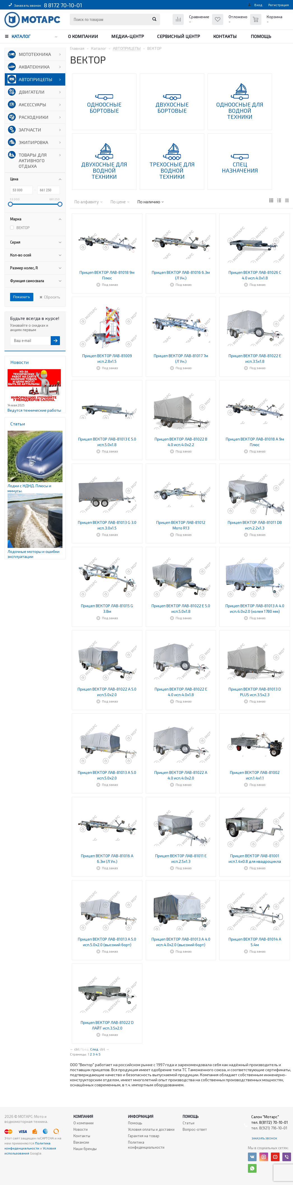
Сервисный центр (178, 36)
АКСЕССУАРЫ (32, 104)
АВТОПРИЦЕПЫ (35, 79)
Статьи (188, 1123)
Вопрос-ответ (195, 1129)
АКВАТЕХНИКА (34, 66)
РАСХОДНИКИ (33, 117)
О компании (83, 36)
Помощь (261, 36)
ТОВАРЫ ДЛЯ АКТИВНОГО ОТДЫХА (33, 160)
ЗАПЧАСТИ (30, 129)
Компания (83, 1116)
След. (94, 1049)
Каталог (21, 36)
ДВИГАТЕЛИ (32, 92)
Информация (140, 1116)
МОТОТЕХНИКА (35, 54)
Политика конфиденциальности (146, 1144)
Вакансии (81, 1142)
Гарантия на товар (143, 1136)
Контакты (225, 36)
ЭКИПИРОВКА (33, 142)
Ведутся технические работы (34, 410)
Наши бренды (85, 1148)
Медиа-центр (127, 36)
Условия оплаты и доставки (151, 1129)
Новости (80, 1129)
